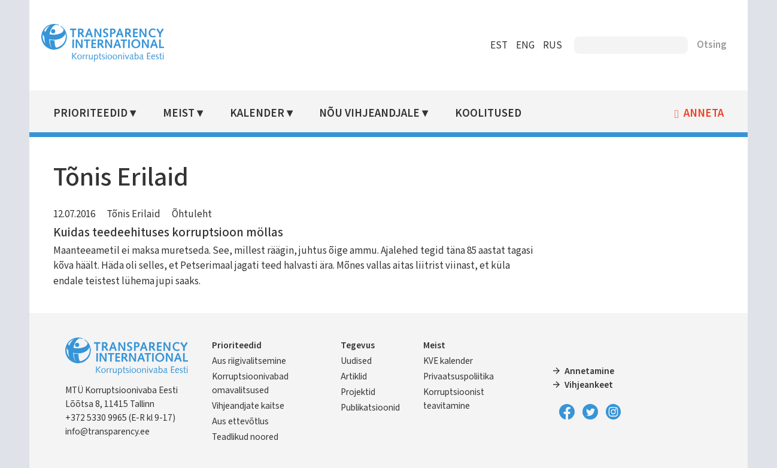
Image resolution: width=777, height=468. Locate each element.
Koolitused (488, 113)
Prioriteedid (90, 113)
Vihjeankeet (588, 385)
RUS (552, 45)
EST (499, 45)
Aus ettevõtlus (240, 421)
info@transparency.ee (107, 431)
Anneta (704, 114)
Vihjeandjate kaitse (248, 406)
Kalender (257, 113)
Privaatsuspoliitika (458, 376)
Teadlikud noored (245, 437)
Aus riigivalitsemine (249, 361)
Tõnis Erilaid (133, 214)
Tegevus (358, 345)
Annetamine (589, 371)
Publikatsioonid (370, 408)
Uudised (356, 361)
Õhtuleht (192, 214)
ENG (525, 45)
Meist (179, 113)
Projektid (358, 392)
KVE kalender (448, 361)
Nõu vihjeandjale (369, 113)
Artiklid (354, 376)
